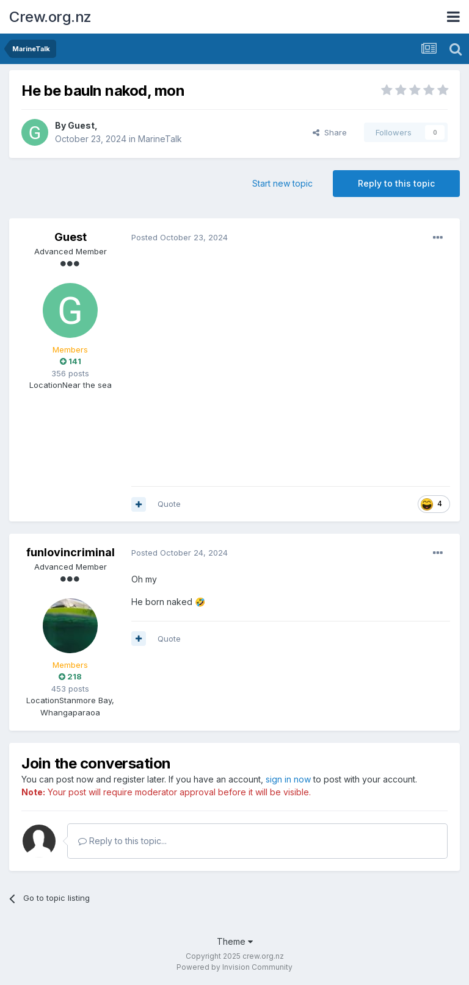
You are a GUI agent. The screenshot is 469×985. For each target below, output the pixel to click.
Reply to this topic (396, 183)
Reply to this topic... (122, 841)
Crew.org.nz (50, 17)
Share (330, 132)
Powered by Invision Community (234, 967)
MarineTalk (160, 139)
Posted (179, 237)
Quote (169, 504)
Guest (81, 125)
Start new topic (282, 183)
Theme (235, 941)
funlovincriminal (70, 552)
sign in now (288, 779)
